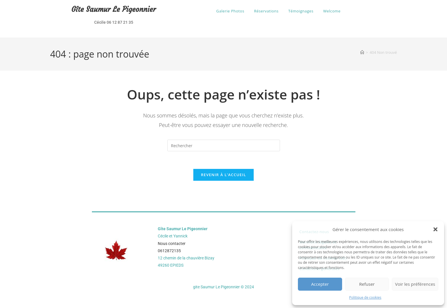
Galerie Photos (230, 11)
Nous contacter (172, 243)
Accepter (320, 284)
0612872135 (169, 250)
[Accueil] (362, 52)
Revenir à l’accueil (223, 174)
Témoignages (301, 11)
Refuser (367, 284)
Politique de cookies (365, 297)
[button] (435, 229)
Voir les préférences (415, 284)
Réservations (266, 11)
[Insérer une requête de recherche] (223, 145)
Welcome (331, 11)
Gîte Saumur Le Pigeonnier (113, 9)
